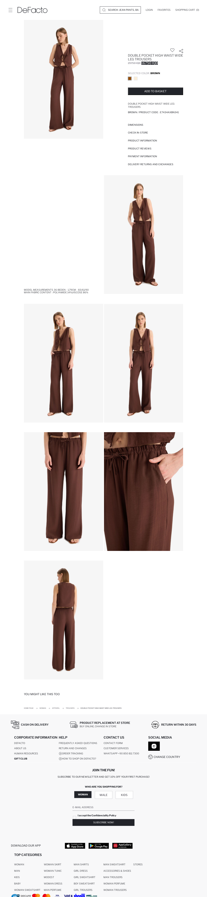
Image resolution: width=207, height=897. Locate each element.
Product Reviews (139, 148)
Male (104, 795)
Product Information (142, 140)
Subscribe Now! (103, 822)
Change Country (167, 757)
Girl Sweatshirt (84, 877)
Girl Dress (81, 871)
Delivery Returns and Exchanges (150, 164)
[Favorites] (164, 10)
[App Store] (75, 846)
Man (17, 871)
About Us (20, 748)
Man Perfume (52, 890)
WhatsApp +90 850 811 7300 (121, 753)
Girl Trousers (83, 890)
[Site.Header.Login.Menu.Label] (10, 10)
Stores (138, 864)
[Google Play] (98, 846)
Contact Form (113, 743)
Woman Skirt (52, 864)
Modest (49, 877)
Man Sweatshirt (114, 864)
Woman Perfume (114, 883)
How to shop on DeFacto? (77, 759)
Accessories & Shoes (117, 871)
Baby (17, 883)
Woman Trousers (115, 890)
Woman (83, 794)
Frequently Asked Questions (78, 743)
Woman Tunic (53, 871)
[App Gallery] (122, 846)
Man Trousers (113, 877)
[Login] (149, 10)
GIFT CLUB (20, 758)
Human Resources (26, 753)
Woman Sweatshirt (27, 890)
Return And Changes (73, 748)
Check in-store (138, 132)
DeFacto (19, 743)
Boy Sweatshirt (84, 883)
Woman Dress (53, 883)
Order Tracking (71, 753)
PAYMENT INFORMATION (142, 156)
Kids (124, 795)
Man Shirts (81, 864)
